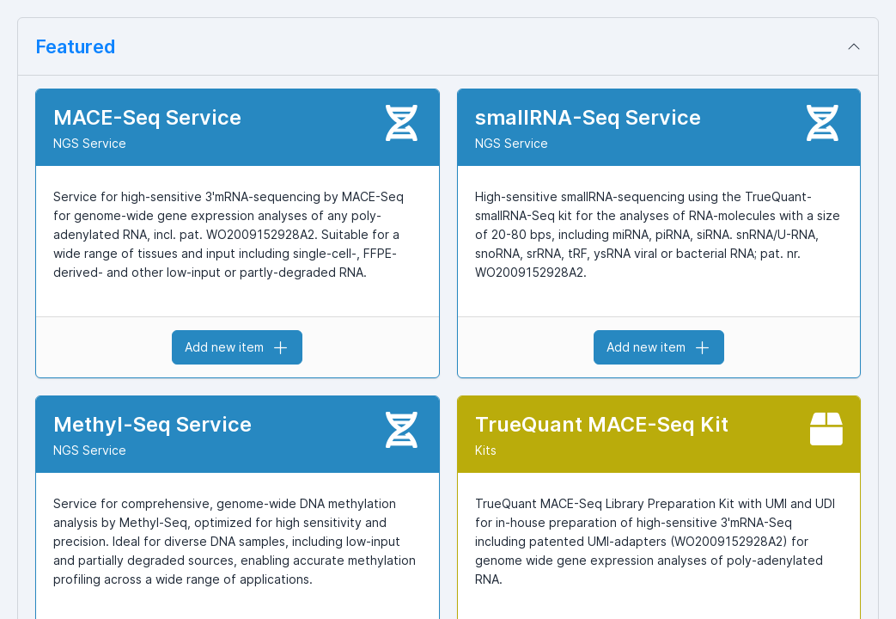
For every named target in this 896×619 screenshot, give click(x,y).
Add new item (237, 347)
